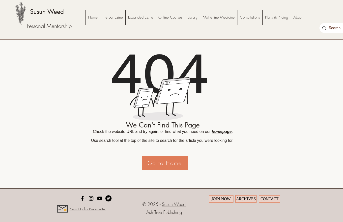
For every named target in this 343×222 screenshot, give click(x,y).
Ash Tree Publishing (164, 212)
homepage (222, 131)
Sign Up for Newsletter (88, 209)
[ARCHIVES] (246, 199)
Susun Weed (47, 12)
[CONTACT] (269, 199)
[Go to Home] (165, 163)
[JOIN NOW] (221, 199)
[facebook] (82, 198)
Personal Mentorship (49, 26)
